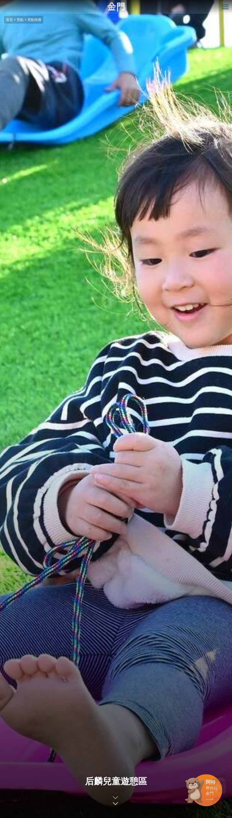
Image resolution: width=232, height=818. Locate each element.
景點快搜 (34, 20)
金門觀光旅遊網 (116, 7)
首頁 (9, 20)
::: (1, 3)
